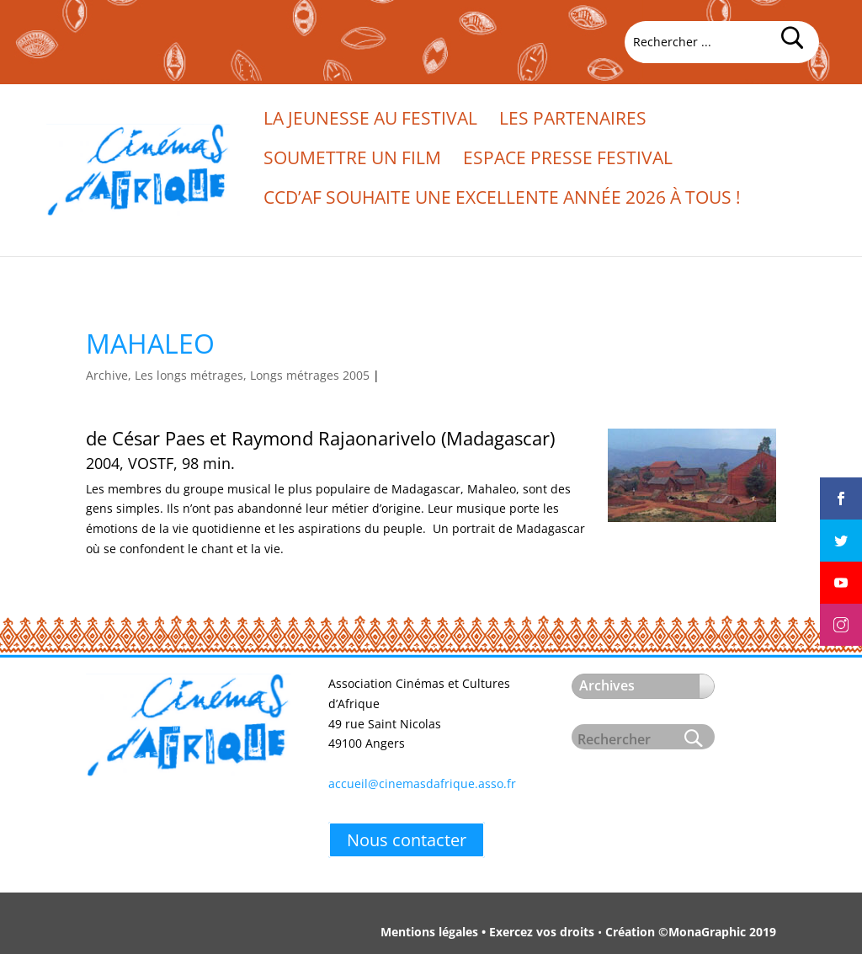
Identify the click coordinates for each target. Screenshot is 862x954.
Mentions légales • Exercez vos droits (487, 932)
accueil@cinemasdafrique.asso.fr (422, 783)
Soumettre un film (352, 160)
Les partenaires (572, 121)
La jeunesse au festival (370, 121)
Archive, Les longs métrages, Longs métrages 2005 (228, 375)
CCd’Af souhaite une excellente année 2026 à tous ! (502, 200)
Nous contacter (406, 840)
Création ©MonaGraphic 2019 (690, 932)
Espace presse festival (568, 160)
